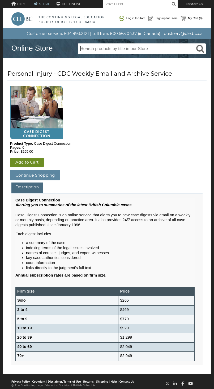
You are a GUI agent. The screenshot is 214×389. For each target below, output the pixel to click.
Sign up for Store (163, 18)
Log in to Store (132, 18)
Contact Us (194, 4)
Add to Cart (26, 162)
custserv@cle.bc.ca (183, 33)
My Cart (192, 18)
